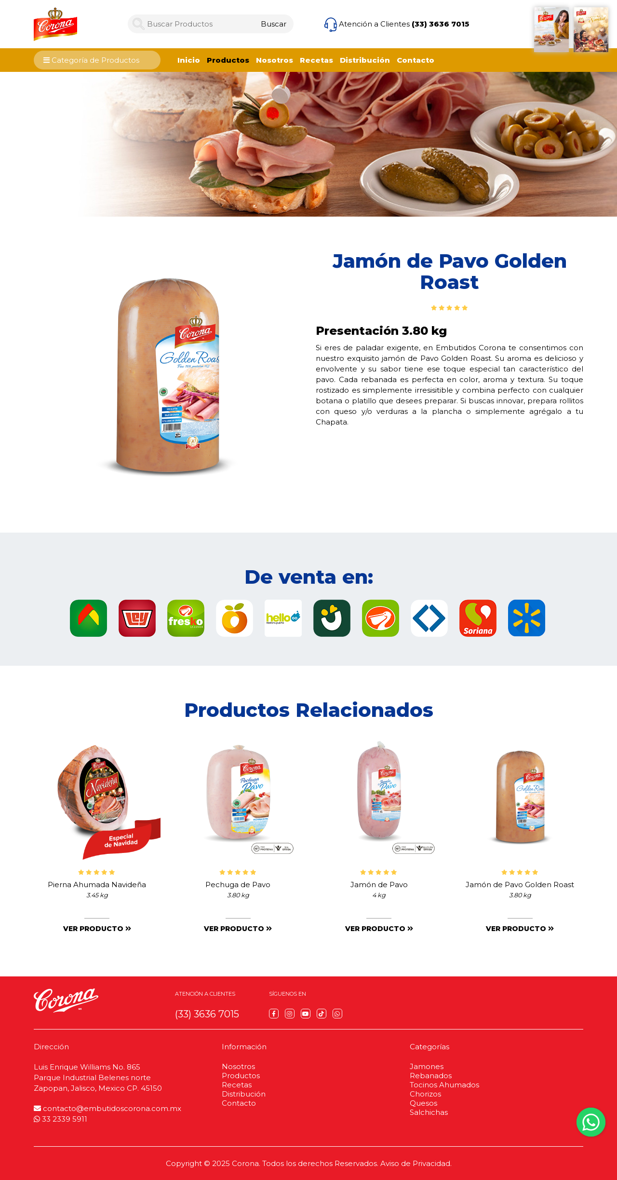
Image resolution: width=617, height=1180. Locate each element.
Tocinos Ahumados (444, 1084)
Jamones (426, 1066)
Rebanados (431, 1075)
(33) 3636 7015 (440, 23)
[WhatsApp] (337, 1013)
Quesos (423, 1103)
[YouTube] (305, 1013)
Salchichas (429, 1112)
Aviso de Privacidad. (416, 1163)
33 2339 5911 (60, 1119)
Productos (228, 60)
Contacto (415, 60)
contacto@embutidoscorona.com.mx (107, 1108)
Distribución (365, 60)
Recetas (316, 60)
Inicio (188, 60)
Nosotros (274, 60)
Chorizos (425, 1093)
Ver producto (97, 928)
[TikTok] (321, 1013)
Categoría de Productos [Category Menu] (91, 60)
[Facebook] (274, 1013)
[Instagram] (290, 1013)
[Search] (274, 23)
